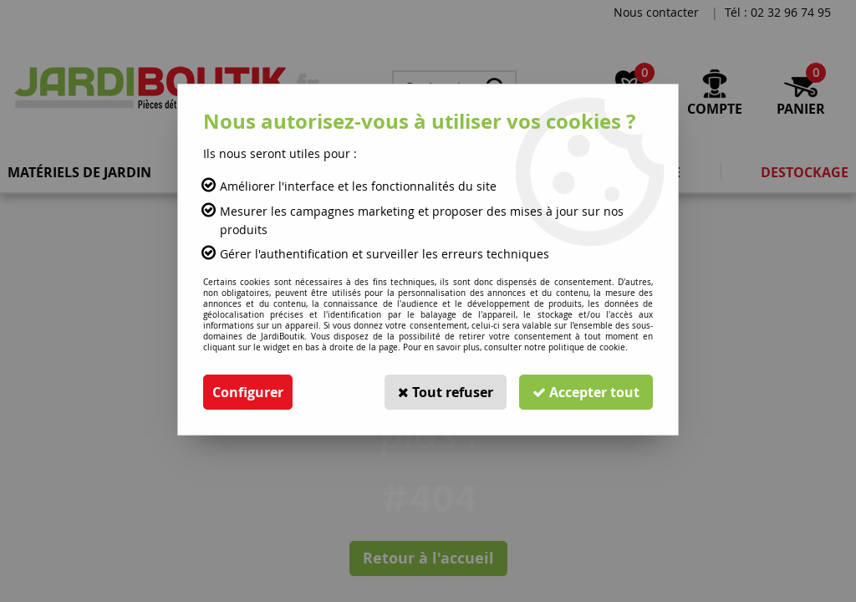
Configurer (247, 392)
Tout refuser (445, 392)
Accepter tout (585, 392)
